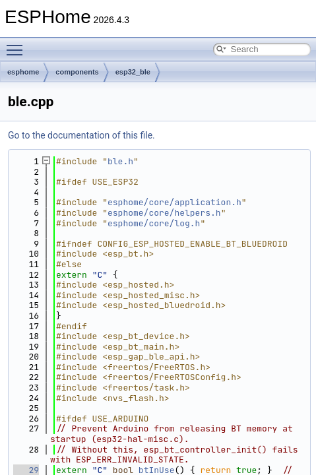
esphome (23, 72)
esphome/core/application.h (174, 202)
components (76, 72)
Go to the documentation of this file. (81, 135)
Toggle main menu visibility (18, 44)
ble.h (120, 161)
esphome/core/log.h (154, 223)
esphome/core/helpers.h (164, 212)
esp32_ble (132, 72)
